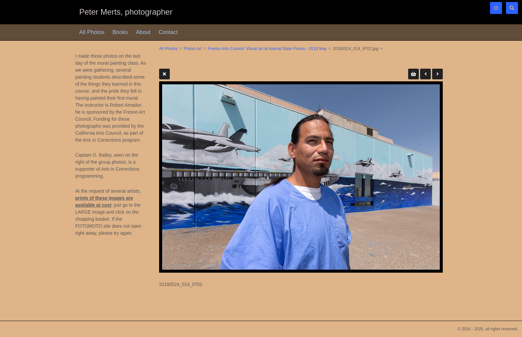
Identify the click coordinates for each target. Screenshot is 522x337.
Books (120, 32)
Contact (168, 32)
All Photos (92, 32)
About (143, 32)
